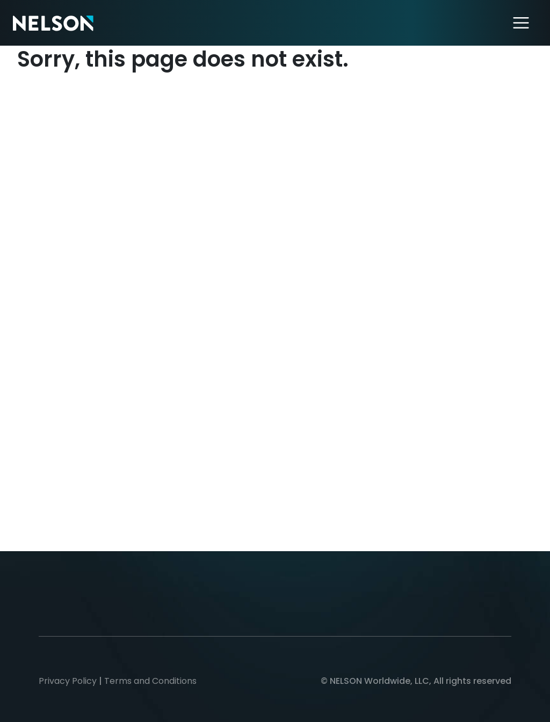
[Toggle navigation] (521, 23)
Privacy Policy (68, 681)
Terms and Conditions (150, 681)
